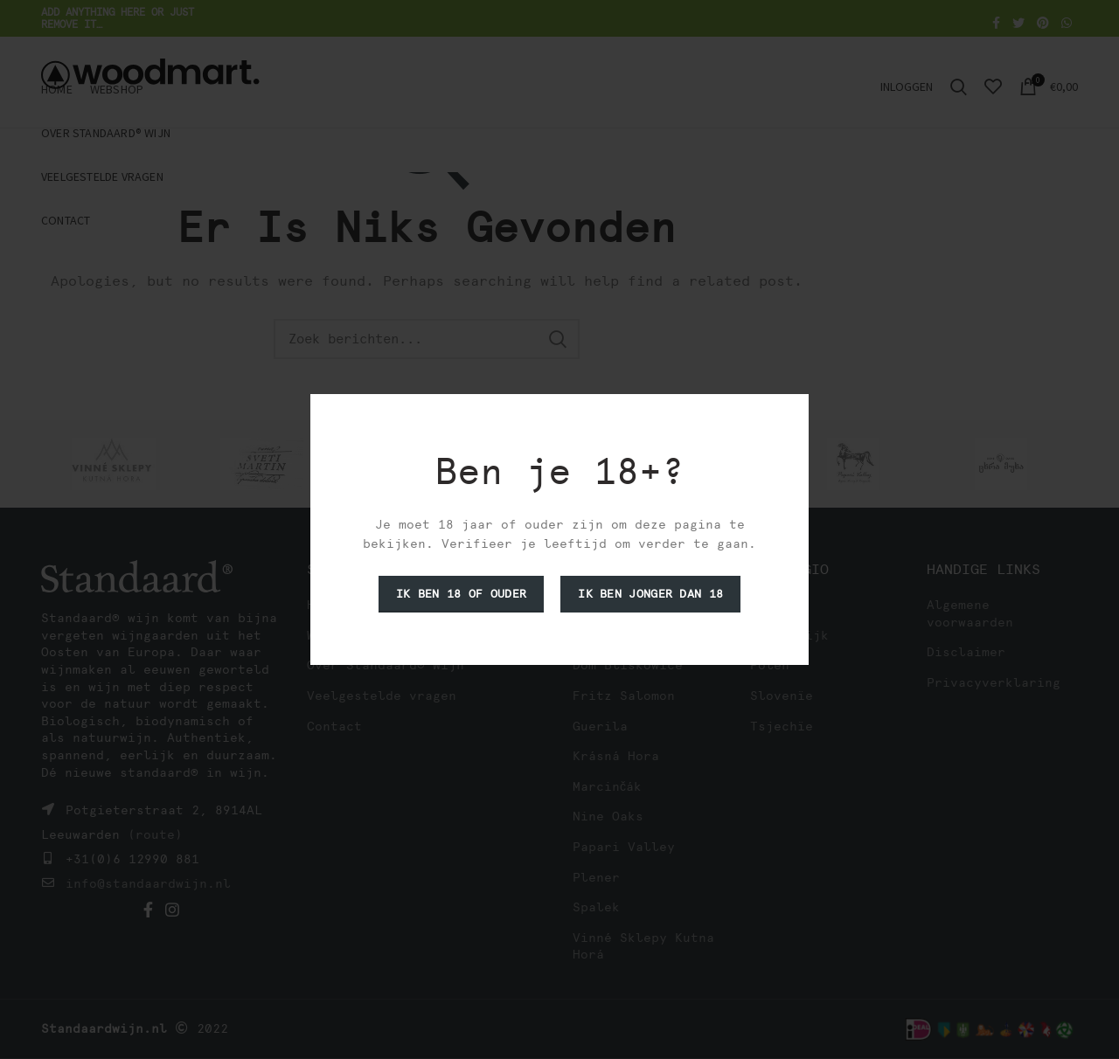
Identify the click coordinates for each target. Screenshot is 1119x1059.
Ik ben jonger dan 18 (650, 593)
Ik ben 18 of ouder (461, 593)
